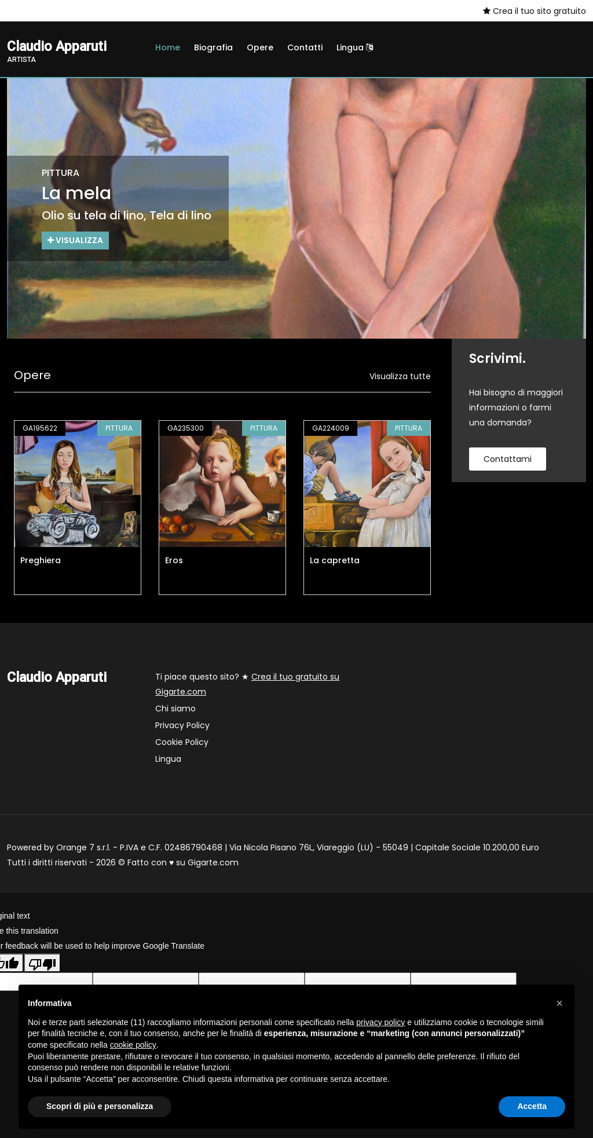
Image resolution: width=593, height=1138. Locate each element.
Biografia (213, 47)
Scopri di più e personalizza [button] (99, 1106)
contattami (508, 459)
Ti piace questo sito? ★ (247, 684)
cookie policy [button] (133, 1044)
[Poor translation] (42, 963)
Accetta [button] (532, 1106)
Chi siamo (175, 708)
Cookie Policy (181, 742)
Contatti (305, 47)
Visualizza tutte (400, 376)
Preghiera (40, 560)
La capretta (335, 560)
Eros (174, 560)
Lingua (354, 47)
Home (167, 47)
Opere (260, 47)
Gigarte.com (213, 862)
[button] (559, 1003)
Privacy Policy (182, 725)
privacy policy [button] (380, 1022)
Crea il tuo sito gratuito (534, 11)
